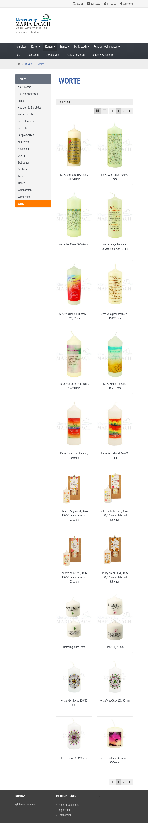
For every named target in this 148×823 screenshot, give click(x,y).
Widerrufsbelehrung (68, 786)
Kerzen (50, 46)
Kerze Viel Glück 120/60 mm (115, 700)
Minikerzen (23, 142)
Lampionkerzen (26, 135)
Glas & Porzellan (77, 55)
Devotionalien (54, 55)
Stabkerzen (23, 162)
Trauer (21, 183)
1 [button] (118, 111)
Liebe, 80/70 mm (115, 647)
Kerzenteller (24, 128)
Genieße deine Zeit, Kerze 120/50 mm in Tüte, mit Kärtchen (74, 577)
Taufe (21, 176)
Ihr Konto (111, 3)
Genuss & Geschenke (104, 55)
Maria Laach (81, 46)
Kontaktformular (25, 786)
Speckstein (34, 55)
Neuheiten (20, 46)
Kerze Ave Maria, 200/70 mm (74, 244)
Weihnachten (25, 190)
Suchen (80, 3)
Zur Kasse (95, 3)
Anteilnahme (24, 87)
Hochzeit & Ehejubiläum (30, 107)
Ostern (21, 155)
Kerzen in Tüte (25, 114)
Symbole (22, 169)
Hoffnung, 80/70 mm (74, 647)
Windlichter (24, 197)
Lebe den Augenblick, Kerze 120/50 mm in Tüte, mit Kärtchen (74, 515)
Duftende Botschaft (28, 94)
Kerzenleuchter (26, 121)
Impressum (64, 791)
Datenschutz (64, 797)
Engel (21, 101)
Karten (35, 46)
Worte (21, 204)
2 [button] (123, 111)
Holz (18, 55)
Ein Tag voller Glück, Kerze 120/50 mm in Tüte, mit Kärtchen (115, 577)
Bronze (64, 46)
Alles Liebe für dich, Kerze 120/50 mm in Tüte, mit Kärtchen (114, 515)
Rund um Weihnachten (107, 46)
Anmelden (128, 3)
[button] (129, 111)
